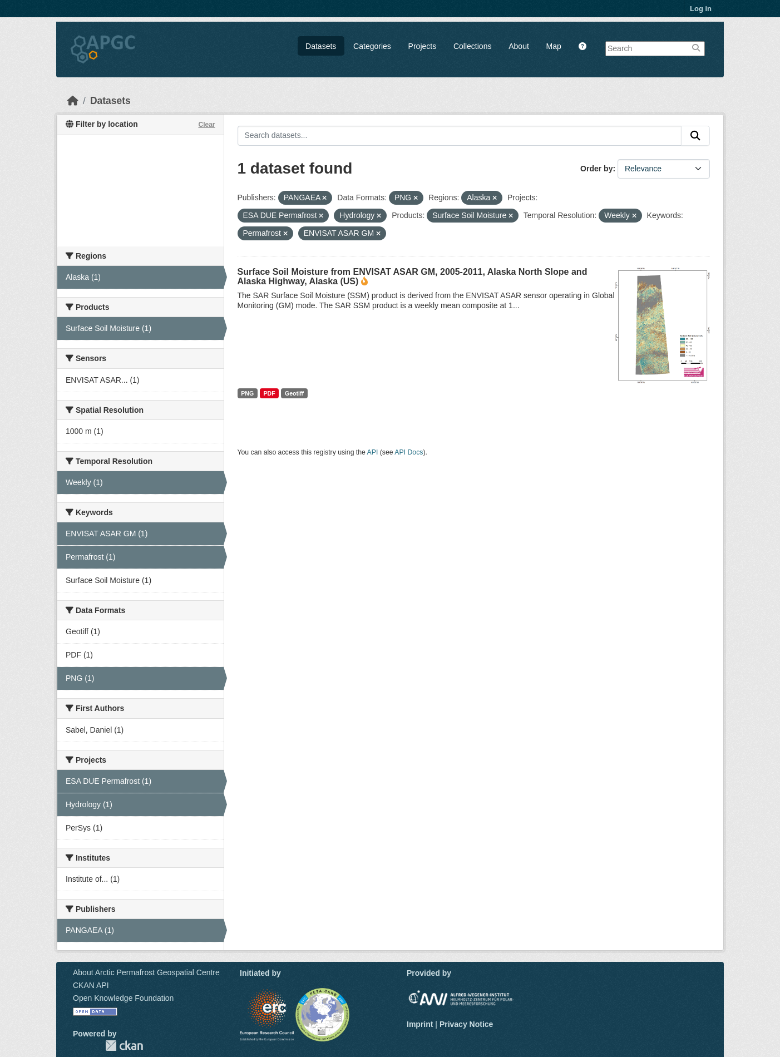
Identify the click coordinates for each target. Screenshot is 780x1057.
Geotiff (294, 393)
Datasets (320, 46)
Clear (206, 125)
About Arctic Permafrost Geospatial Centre (146, 972)
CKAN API (91, 985)
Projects (422, 46)
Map (553, 46)
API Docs (408, 452)
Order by (596, 168)
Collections (472, 46)
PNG (247, 393)
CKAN (124, 1045)
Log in (701, 8)
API (372, 452)
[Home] (72, 100)
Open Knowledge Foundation (123, 998)
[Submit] (695, 136)
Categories (372, 46)
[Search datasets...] (460, 136)
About (519, 46)
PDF (269, 393)
